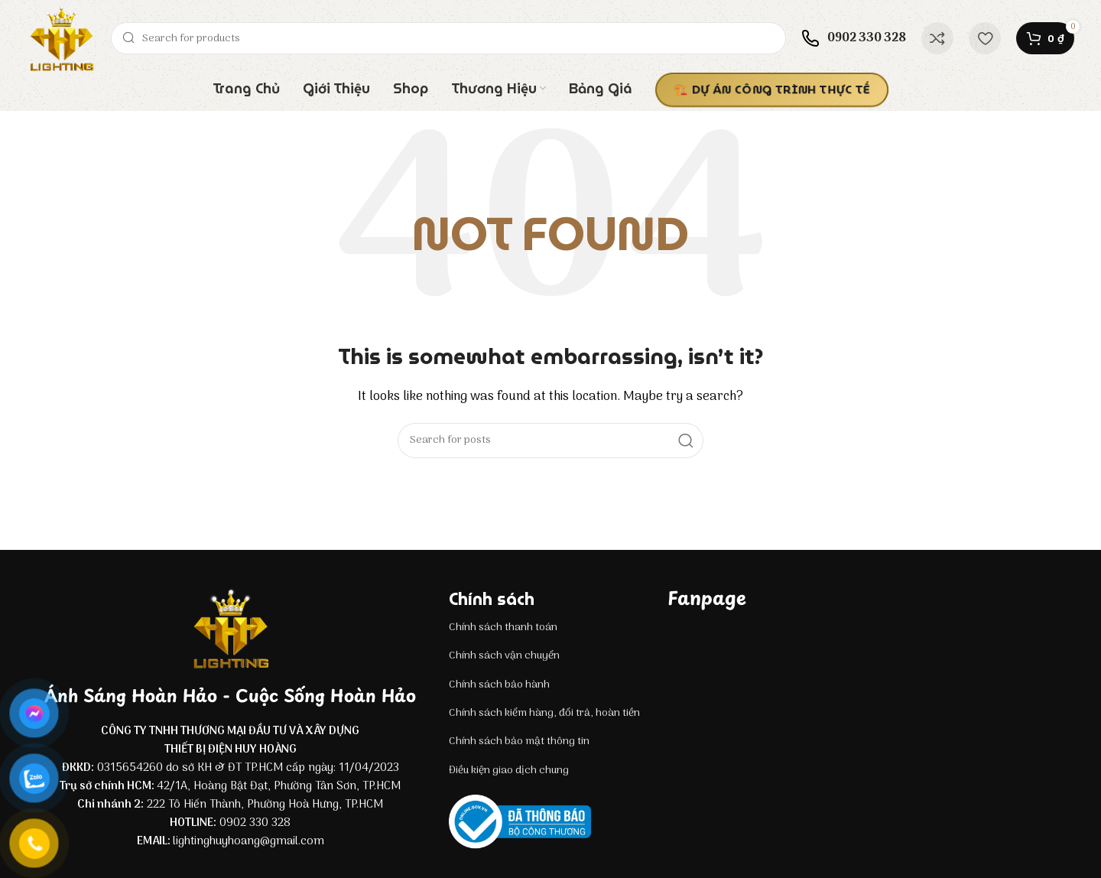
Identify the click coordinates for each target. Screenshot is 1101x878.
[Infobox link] (853, 38)
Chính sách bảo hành (499, 685)
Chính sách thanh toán (503, 627)
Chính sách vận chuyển (504, 656)
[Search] (448, 38)
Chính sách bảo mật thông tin (519, 741)
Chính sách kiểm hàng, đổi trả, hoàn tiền (544, 713)
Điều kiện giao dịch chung (509, 770)
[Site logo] (61, 38)
